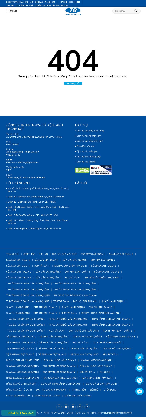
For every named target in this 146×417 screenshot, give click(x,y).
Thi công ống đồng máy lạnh (102, 277)
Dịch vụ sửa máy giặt (87, 151)
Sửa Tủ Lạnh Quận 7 (45, 313)
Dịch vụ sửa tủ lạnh (86, 161)
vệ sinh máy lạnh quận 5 (120, 336)
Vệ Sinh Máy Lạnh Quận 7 (54, 342)
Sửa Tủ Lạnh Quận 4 (73, 307)
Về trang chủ (73, 83)
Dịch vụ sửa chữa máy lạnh (90, 141)
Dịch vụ (43, 254)
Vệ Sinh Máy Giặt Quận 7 (85, 354)
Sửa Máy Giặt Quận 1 (93, 254)
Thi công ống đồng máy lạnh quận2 (74, 283)
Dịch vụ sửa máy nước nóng (90, 130)
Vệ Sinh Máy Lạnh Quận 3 (54, 336)
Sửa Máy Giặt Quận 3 (121, 254)
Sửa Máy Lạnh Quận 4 (77, 271)
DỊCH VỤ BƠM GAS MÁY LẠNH (51, 389)
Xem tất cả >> (42, 265)
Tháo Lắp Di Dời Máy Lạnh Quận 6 (111, 324)
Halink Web (126, 412)
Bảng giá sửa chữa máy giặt (22, 378)
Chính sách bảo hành (47, 395)
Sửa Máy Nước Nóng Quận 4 (59, 366)
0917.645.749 (13, 154)
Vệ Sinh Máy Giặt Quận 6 (52, 354)
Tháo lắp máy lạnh (86, 146)
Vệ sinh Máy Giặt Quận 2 (52, 348)
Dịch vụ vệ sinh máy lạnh (89, 135)
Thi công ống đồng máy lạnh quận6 (75, 295)
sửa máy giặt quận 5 (74, 260)
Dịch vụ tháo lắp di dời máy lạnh (101, 313)
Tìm (136, 11)
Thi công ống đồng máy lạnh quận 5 (28, 295)
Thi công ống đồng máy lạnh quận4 (74, 289)
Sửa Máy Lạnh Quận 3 (48, 271)
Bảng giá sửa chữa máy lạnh (61, 378)
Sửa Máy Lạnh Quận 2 (18, 271)
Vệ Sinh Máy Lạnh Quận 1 (117, 330)
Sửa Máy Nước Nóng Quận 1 (60, 360)
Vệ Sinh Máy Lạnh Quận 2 (20, 336)
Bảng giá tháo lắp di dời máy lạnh (61, 383)
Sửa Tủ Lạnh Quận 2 (18, 307)
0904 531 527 (18, 413)
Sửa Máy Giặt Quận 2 (18, 260)
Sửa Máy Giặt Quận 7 (18, 265)
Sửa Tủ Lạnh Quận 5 (100, 307)
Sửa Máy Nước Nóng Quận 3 (22, 366)
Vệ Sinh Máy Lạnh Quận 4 (87, 336)
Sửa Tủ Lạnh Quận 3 (45, 307)
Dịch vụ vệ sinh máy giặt (89, 156)
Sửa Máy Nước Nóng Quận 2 (96, 360)
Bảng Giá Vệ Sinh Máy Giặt (21, 383)
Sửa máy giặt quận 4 (46, 260)
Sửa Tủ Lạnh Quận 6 (18, 313)
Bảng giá (105, 372)
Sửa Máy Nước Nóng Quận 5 (96, 366)
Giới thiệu (29, 254)
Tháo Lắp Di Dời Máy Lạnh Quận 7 (25, 330)
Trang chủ (12, 254)
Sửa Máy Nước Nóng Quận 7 (59, 372)
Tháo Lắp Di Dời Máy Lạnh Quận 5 (68, 324)
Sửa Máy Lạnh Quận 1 (103, 265)
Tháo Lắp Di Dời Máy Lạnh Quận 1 (25, 319)
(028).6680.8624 (14, 152)
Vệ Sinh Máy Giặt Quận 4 (117, 348)
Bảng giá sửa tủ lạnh (19, 389)
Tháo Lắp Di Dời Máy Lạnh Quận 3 (111, 319)
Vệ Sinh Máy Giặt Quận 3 (85, 348)
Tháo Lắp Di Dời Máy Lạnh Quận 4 (25, 324)
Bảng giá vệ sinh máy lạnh (97, 378)
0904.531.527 (32, 152)
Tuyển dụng (110, 389)
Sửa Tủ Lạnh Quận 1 (113, 301)
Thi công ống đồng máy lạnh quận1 (27, 283)
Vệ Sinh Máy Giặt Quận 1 (20, 348)
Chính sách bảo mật (18, 395)
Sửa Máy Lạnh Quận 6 (18, 277)
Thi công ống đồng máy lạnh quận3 (27, 289)
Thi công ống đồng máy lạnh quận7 (27, 301)
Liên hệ (94, 389)
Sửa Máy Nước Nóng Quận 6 (22, 372)
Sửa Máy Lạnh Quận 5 (106, 271)
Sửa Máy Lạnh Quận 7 (48, 277)
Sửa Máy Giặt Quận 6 (103, 260)
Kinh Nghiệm (79, 389)
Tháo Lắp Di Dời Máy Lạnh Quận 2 (68, 319)
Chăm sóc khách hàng (78, 395)
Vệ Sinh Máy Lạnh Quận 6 (20, 342)
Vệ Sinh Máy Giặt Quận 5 (20, 354)
